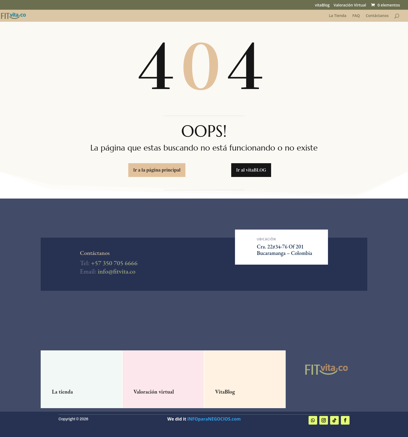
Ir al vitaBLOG (251, 170)
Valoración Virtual (350, 5)
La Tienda (337, 16)
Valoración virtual (153, 391)
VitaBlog (225, 391)
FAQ (356, 16)
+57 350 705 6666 (114, 263)
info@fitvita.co (117, 271)
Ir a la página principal (156, 170)
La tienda (62, 391)
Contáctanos (377, 16)
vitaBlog (322, 5)
